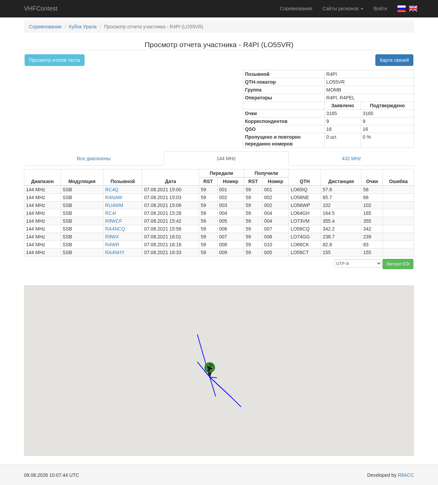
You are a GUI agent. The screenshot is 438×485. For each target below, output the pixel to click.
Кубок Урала (82, 26)
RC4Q (111, 189)
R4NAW (113, 197)
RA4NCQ (115, 229)
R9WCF (113, 221)
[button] (204, 364)
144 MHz (226, 158)
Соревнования (296, 8)
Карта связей (394, 60)
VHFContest (40, 8)
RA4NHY (115, 252)
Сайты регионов (343, 8)
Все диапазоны (94, 158)
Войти (380, 8)
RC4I (110, 213)
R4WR (112, 244)
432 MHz (351, 158)
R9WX (112, 236)
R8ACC (406, 475)
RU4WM (114, 205)
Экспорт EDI (398, 264)
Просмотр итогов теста (54, 60)
